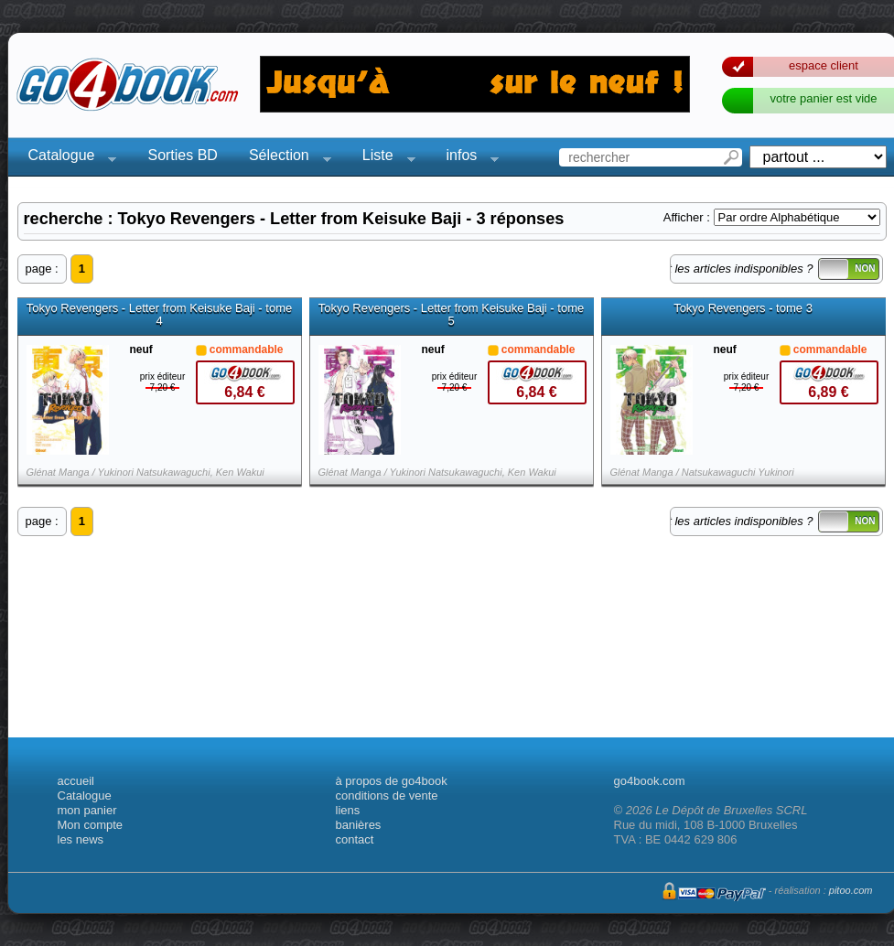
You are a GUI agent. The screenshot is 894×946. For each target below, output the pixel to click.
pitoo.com (851, 890)
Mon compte (91, 825)
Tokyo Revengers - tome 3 (743, 308)
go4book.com (649, 781)
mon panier (87, 810)
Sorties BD (182, 155)
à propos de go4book (391, 781)
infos (468, 157)
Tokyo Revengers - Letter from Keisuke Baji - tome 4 (159, 315)
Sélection (284, 157)
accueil (76, 781)
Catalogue (67, 157)
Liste (383, 157)
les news (81, 839)
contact (355, 839)
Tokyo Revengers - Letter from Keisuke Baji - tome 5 (451, 315)
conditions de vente (387, 795)
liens (348, 810)
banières (359, 825)
